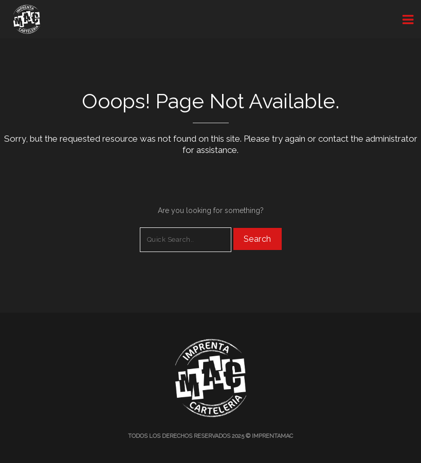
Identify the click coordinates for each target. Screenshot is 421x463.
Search (257, 239)
